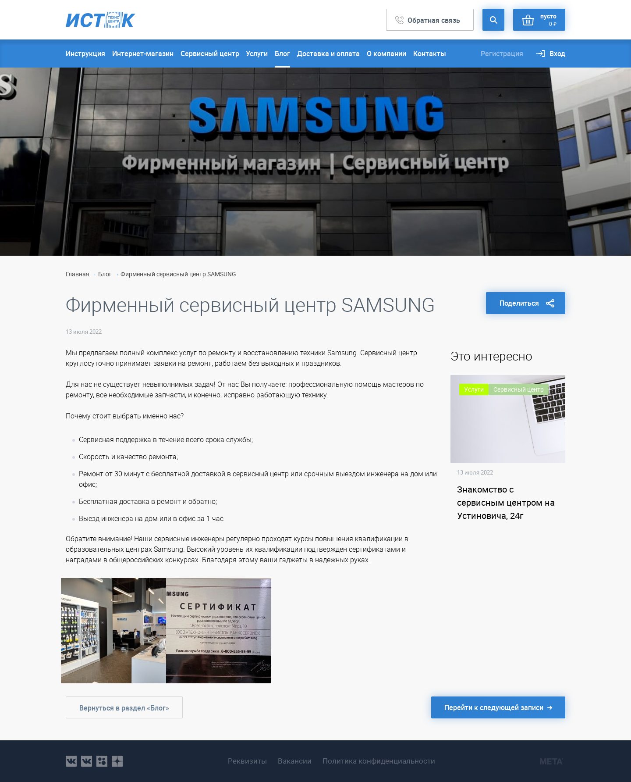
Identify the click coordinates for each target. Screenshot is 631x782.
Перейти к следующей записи (493, 707)
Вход (557, 53)
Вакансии (295, 761)
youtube (117, 761)
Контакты (429, 53)
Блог (282, 53)
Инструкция (85, 53)
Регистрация (502, 53)
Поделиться (519, 303)
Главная (77, 274)
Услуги (257, 53)
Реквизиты (247, 761)
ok (101, 761)
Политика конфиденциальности (379, 761)
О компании (386, 53)
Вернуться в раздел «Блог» (124, 708)
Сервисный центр (210, 53)
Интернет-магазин (143, 53)
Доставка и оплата (328, 53)
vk (71, 761)
